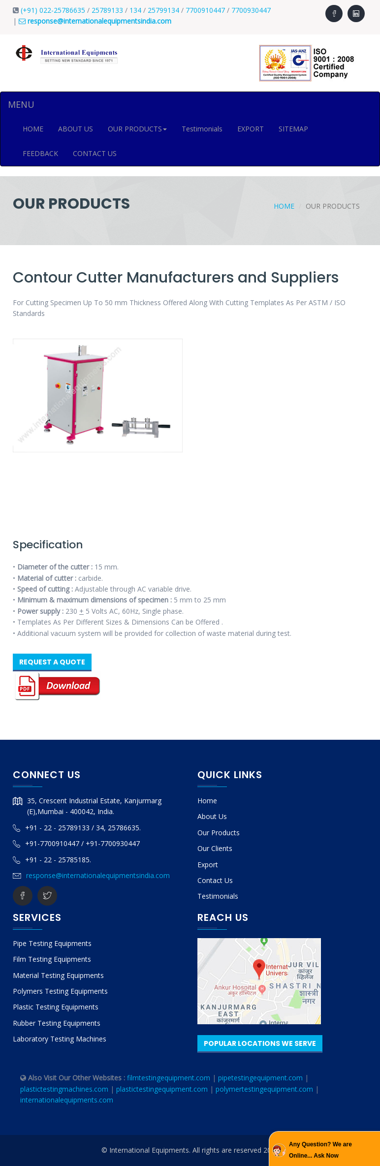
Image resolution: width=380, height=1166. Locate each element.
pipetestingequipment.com (261, 1077)
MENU (21, 104)
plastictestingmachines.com (64, 1089)
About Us (212, 816)
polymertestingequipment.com (265, 1089)
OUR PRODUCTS (137, 128)
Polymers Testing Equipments (60, 991)
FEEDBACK (40, 153)
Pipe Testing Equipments (52, 943)
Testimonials (202, 128)
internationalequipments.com (66, 1099)
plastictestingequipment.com (163, 1089)
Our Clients (214, 848)
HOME (33, 128)
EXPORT (250, 128)
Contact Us (215, 880)
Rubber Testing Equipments (56, 1023)
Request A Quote (52, 662)
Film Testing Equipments (52, 959)
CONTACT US (95, 153)
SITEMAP (293, 128)
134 (136, 10)
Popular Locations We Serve (260, 1043)
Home (284, 206)
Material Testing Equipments (58, 975)
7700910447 (206, 10)
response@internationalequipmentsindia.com (98, 875)
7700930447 (251, 10)
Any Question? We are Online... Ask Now (320, 1150)
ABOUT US (75, 128)
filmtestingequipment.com (168, 1077)
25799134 (164, 10)
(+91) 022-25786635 (53, 10)
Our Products (218, 832)
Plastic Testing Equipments (55, 1006)
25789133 (107, 10)
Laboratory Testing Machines (59, 1038)
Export (207, 864)
